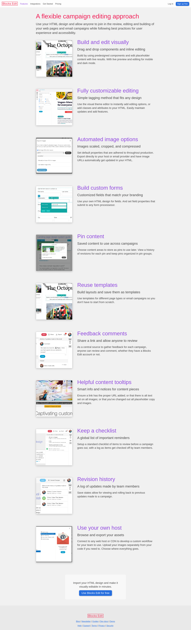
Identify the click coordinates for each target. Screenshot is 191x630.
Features (24, 4)
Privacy (101, 626)
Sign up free (182, 4)
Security (110, 626)
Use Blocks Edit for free (95, 593)
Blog (78, 621)
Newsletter (86, 621)
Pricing (58, 4)
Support (86, 626)
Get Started (48, 4)
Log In (170, 4)
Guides (95, 621)
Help (80, 626)
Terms (94, 626)
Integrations (35, 4)
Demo (112, 621)
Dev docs (104, 621)
